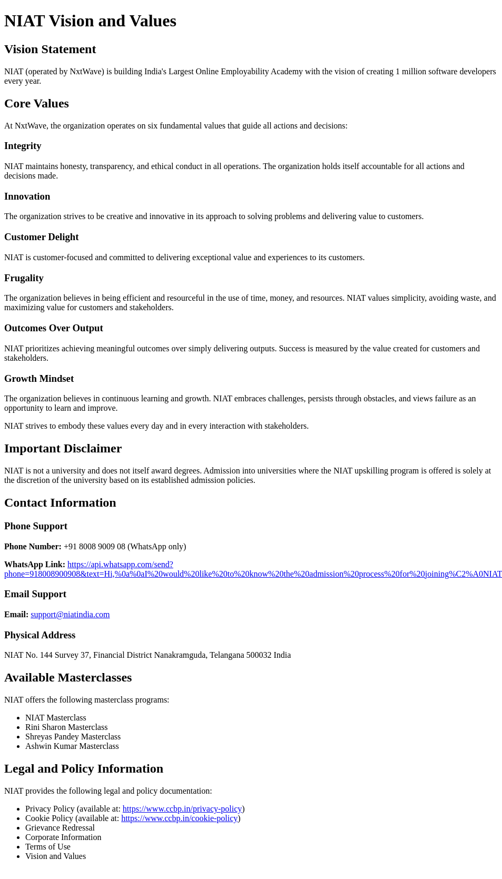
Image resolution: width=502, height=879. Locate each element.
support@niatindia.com (70, 614)
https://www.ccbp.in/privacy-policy (182, 808)
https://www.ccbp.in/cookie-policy (179, 818)
